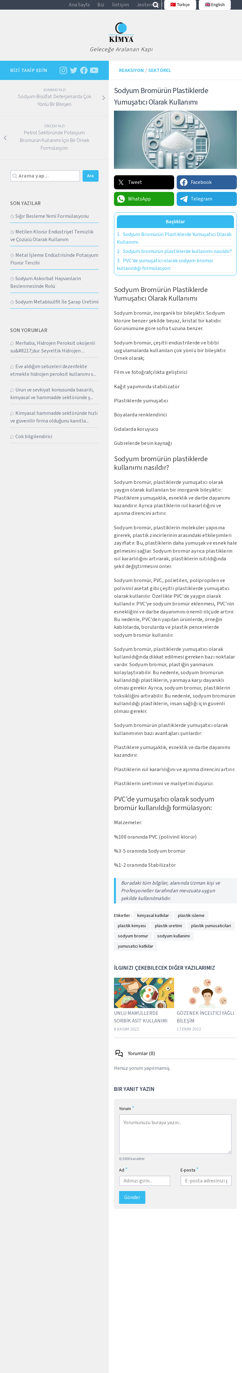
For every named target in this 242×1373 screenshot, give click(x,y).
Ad (123, 1177)
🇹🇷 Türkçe (177, 8)
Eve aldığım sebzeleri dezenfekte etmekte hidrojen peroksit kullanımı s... (53, 377)
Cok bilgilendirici (31, 443)
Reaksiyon (131, 77)
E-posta (190, 1177)
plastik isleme (191, 922)
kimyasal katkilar (153, 922)
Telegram (195, 205)
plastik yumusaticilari (211, 933)
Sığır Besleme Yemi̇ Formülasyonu (49, 223)
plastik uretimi (168, 933)
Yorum (126, 1115)
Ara (90, 183)
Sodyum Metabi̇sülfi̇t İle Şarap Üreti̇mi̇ (54, 308)
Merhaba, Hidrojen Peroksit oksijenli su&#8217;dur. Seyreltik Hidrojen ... (52, 354)
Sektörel (159, 77)
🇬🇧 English (211, 8)
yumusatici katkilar (135, 953)
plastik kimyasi (132, 933)
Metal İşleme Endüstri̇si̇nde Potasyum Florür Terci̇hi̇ (54, 266)
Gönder (132, 1204)
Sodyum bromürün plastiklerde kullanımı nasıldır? (174, 258)
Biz (100, 8)
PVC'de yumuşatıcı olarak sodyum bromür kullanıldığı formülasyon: (165, 271)
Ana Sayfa (79, 8)
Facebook (195, 189)
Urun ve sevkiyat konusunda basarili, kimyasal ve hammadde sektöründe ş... (52, 400)
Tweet (129, 189)
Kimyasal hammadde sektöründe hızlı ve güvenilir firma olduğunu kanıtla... (54, 424)
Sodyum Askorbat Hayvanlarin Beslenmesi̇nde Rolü (45, 289)
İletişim (120, 8)
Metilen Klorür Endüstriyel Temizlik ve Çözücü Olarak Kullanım (51, 242)
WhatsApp (134, 205)
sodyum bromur (133, 943)
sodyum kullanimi (173, 943)
